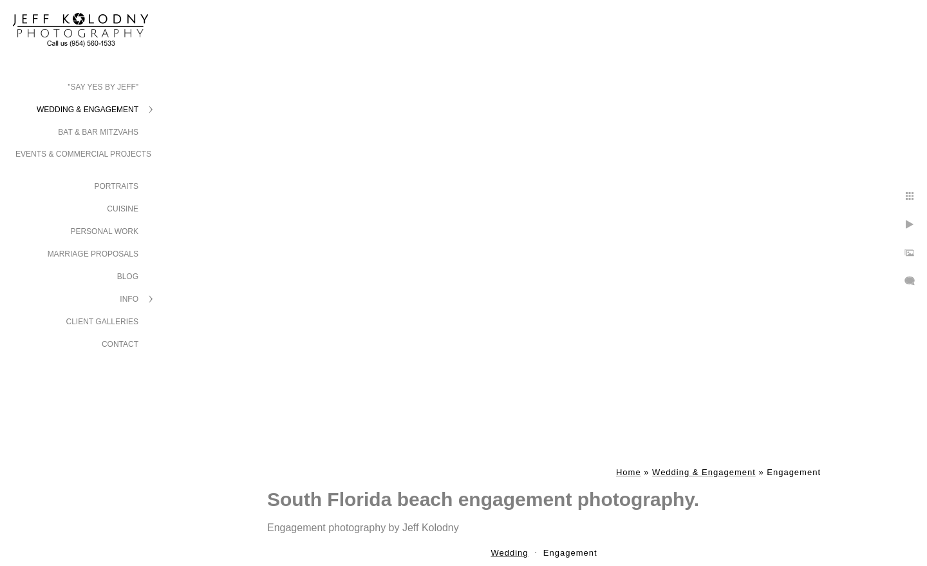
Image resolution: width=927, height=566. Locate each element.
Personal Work (104, 231)
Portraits (116, 186)
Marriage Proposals (93, 254)
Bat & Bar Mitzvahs (98, 132)
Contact (120, 344)
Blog (127, 276)
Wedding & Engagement (87, 109)
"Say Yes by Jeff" (103, 87)
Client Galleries (102, 321)
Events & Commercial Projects (83, 154)
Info (129, 299)
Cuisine (122, 208)
